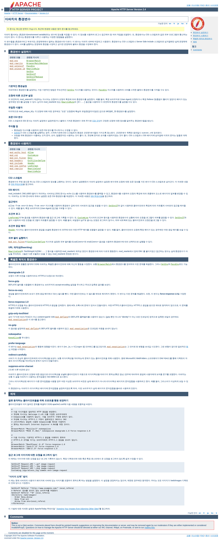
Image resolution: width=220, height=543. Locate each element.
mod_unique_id (17, 69)
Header (31, 163)
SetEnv (30, 72)
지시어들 (195, 5)
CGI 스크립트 (15, 178)
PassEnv (31, 66)
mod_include (16, 163)
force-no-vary (15, 290)
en (170, 23)
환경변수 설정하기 (200, 32)
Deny (30, 158)
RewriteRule (33, 69)
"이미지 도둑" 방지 (17, 476)
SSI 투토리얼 (96, 196)
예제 (195, 42)
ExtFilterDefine (36, 161)
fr (174, 23)
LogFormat (33, 166)
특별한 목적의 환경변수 (202, 39)
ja (178, 23)
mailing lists (150, 527)
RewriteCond (34, 169)
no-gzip (12, 325)
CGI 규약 (96, 121)
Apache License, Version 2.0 (31, 538)
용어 (207, 5)
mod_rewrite (16, 63)
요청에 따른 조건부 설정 (20, 95)
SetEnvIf (31, 74)
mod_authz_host (18, 152)
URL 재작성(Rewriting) (20, 247)
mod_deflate (61, 317)
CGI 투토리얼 (17, 184)
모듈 (188, 5)
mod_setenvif (17, 66)
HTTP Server (17, 13)
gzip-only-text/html (18, 313)
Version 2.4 (44, 13)
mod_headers (16, 161)
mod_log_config (18, 166)
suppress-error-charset (20, 366)
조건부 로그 (14, 214)
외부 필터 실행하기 (18, 238)
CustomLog (33, 155)
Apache (7, 13)
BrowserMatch (34, 61)
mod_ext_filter (18, 158)
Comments (197, 50)
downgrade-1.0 (16, 272)
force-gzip (13, 281)
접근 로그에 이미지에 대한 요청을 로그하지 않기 (32, 455)
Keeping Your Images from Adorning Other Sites (77, 509)
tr (187, 23)
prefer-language (16, 343)
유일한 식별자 (15, 107)
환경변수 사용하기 (200, 36)
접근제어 (12, 202)
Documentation (31, 13)
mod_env (14, 61)
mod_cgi (14, 155)
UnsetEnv (31, 80)
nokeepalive (14, 334)
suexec (17, 133)
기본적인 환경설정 (17, 86)
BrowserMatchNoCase (37, 63)
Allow (31, 152)
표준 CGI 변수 (15, 117)
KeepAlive (13, 338)
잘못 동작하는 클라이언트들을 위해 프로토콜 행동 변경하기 (38, 400)
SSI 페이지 (13, 190)
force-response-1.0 (18, 302)
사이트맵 (214, 5)
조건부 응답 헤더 (16, 226)
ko (182, 23)
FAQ (202, 5)
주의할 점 (13, 126)
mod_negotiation (17, 320)
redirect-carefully (17, 355)
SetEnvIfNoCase (35, 77)
